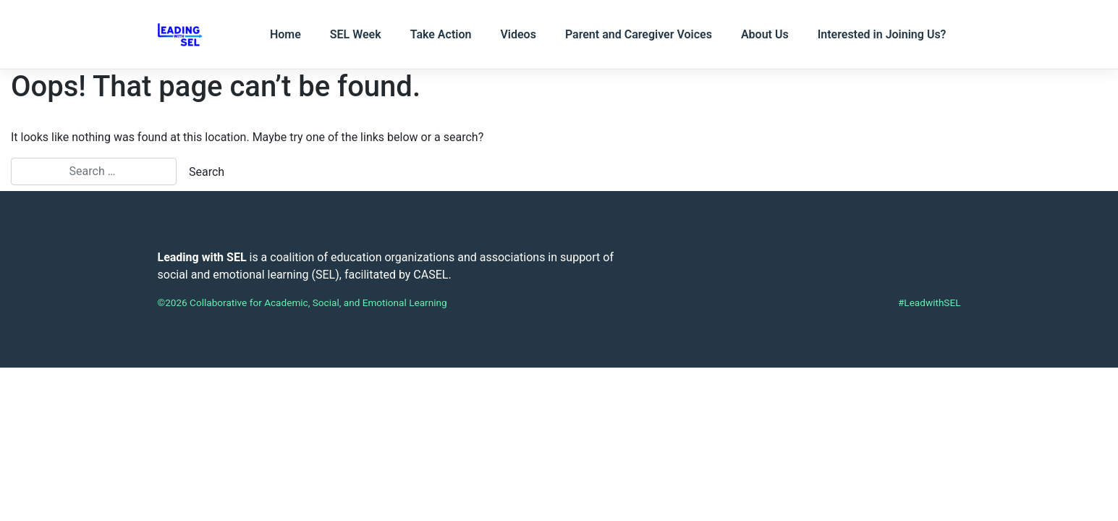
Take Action (441, 34)
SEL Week (355, 34)
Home (285, 34)
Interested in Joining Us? (882, 34)
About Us (765, 34)
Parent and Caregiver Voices (638, 34)
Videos (517, 34)
